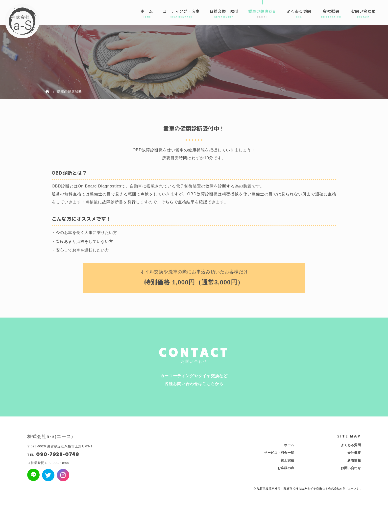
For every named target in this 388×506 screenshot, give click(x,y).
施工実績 (287, 460)
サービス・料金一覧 (279, 453)
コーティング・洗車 (181, 11)
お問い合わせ (363, 11)
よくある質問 (299, 11)
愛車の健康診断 (262, 11)
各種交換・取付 (224, 11)
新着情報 (354, 460)
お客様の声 (285, 468)
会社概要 (331, 11)
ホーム (147, 11)
